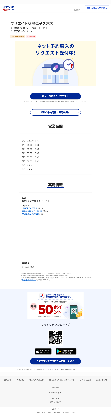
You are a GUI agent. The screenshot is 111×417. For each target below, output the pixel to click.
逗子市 (47, 369)
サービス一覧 (40, 412)
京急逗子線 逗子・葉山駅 (32, 211)
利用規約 (20, 380)
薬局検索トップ (29, 369)
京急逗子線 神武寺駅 (30, 214)
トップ (19, 369)
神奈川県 (39, 369)
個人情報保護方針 (36, 380)
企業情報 (7, 380)
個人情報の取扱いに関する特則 (61, 380)
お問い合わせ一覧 (54, 412)
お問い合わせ (101, 380)
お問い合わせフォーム (29, 279)
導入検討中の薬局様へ (97, 8)
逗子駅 (54, 369)
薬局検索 (77, 10)
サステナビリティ (69, 412)
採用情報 (55, 387)
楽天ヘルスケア (55, 402)
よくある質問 (85, 380)
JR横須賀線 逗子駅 (29, 208)
